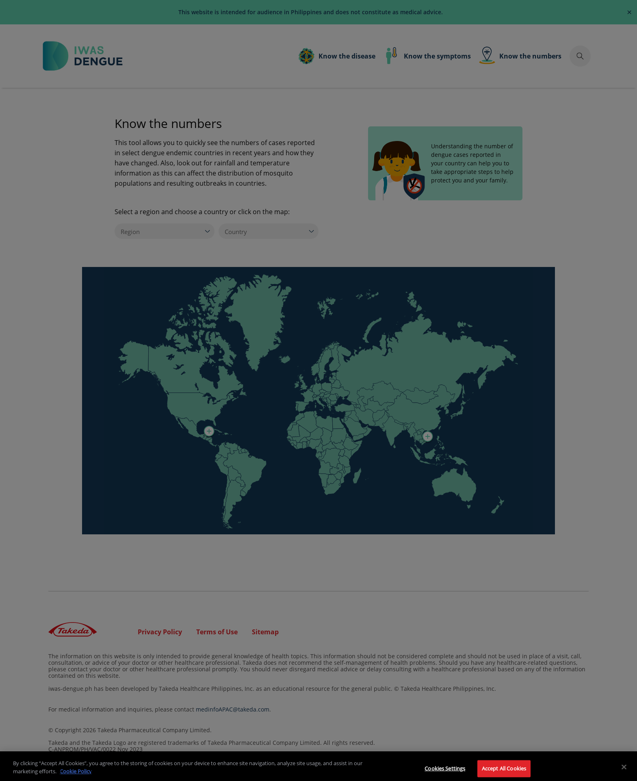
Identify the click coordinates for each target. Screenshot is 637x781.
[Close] (624, 771)
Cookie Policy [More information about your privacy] (76, 775)
